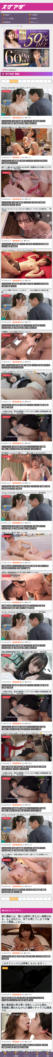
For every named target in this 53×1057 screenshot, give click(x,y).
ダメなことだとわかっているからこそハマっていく (19, 88)
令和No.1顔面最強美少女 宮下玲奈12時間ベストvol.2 (20, 572)
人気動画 (34, 15)
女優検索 (33, 18)
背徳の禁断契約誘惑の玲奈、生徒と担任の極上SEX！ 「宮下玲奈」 (24, 652)
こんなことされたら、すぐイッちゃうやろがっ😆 (18, 250)
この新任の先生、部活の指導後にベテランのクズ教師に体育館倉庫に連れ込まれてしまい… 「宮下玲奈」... (26, 412)
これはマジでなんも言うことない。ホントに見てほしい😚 (21, 733)
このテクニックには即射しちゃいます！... (24, 963)
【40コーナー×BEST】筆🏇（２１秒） (14, 533)
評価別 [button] (7, 15)
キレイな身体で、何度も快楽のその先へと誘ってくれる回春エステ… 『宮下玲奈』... (25, 855)
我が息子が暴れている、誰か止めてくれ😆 (16, 127)
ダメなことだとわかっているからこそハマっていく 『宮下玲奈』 (24, 493)
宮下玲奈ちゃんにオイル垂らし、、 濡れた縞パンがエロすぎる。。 (24, 453)
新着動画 (7, 22)
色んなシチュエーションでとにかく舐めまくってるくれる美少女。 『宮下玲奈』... (26, 210)
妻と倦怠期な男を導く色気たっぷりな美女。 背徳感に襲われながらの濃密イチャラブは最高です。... (26, 1007)
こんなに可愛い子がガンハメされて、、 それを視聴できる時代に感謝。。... (24, 291)
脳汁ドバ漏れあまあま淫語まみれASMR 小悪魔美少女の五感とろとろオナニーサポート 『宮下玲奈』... (26, 168)
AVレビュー (34, 22)
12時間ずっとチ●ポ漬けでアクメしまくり (15, 332)
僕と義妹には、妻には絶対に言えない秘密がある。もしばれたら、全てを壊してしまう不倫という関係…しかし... (26, 919)
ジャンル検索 (8, 18)
